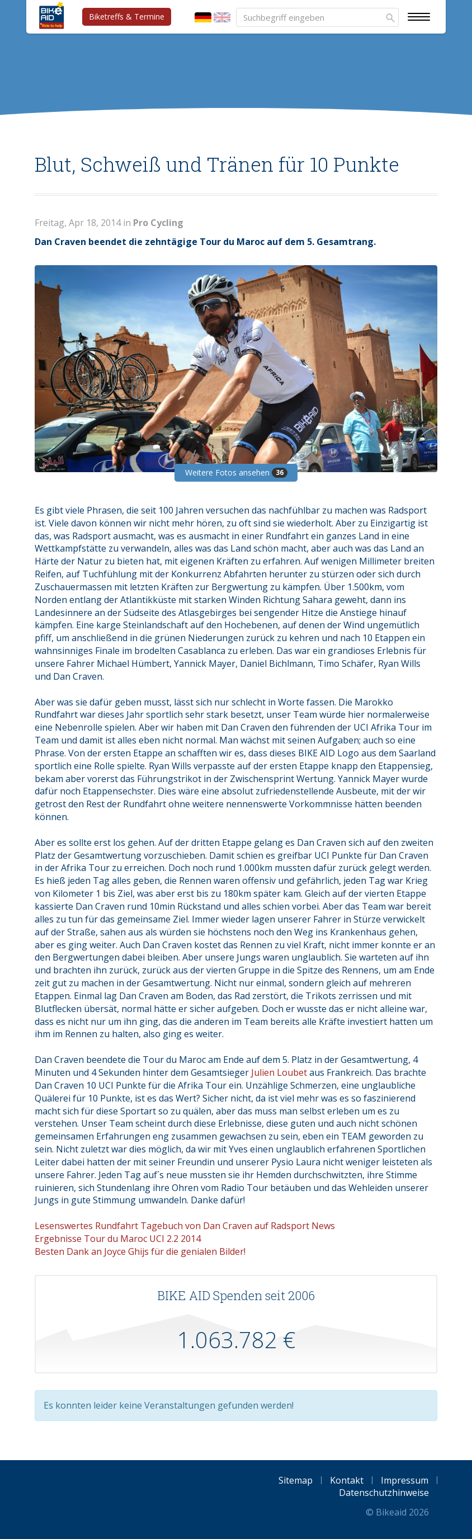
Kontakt (347, 1480)
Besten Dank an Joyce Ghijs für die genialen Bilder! (140, 1251)
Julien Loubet (279, 1072)
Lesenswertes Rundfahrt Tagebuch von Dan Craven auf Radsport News (185, 1226)
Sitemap (296, 1480)
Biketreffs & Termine (126, 16)
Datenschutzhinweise (384, 1492)
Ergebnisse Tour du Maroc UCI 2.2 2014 (118, 1238)
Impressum (404, 1480)
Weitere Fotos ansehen (236, 472)
